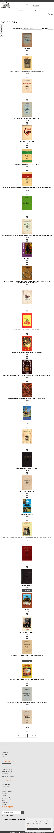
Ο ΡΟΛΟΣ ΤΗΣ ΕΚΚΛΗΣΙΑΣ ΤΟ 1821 (27, 514)
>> (36, 735)
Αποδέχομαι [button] (39, 828)
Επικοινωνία (5, 758)
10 (32, 735)
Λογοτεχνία (5, 802)
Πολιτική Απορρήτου (7, 767)
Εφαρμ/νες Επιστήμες (7, 799)
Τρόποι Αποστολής (6, 773)
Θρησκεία (4, 790)
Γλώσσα (4, 795)
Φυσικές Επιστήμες (6, 797)
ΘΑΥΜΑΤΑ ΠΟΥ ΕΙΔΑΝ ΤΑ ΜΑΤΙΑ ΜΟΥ (27, 445)
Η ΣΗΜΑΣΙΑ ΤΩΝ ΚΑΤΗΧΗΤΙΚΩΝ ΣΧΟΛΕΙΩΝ (27, 306)
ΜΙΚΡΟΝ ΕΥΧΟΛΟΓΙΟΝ (27, 585)
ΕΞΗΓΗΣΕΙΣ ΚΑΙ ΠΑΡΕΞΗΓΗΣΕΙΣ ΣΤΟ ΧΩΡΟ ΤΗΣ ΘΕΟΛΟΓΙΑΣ (27, 212)
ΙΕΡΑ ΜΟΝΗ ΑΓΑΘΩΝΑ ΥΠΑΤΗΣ (27, 421)
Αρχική (4, 749)
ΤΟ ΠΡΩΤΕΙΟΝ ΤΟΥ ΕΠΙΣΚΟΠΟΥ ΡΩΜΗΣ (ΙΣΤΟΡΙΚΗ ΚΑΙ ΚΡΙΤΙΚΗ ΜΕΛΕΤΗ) (27, 655)
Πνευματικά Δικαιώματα (7, 769)
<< (18, 735)
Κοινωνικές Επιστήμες (7, 791)
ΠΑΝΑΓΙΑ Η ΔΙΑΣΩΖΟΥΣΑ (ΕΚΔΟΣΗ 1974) (27, 726)
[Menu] (27, 5)
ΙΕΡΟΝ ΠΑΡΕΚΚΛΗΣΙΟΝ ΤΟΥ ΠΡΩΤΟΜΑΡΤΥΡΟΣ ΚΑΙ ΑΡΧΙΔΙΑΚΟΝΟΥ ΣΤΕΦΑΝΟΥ (27, 71)
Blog (3, 756)
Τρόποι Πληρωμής (6, 775)
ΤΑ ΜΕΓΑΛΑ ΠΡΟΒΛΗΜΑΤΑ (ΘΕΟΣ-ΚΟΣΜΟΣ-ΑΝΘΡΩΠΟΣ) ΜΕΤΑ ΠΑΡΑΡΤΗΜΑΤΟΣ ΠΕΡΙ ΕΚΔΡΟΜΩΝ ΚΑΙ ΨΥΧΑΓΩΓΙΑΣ (27, 235)
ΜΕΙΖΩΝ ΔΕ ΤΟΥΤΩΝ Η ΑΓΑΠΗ (27, 141)
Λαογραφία (4, 793)
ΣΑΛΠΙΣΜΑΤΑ (27, 48)
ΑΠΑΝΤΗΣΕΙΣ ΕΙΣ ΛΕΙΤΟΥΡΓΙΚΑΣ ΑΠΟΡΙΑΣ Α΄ (27, 491)
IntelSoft (43, 832)
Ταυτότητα (4, 751)
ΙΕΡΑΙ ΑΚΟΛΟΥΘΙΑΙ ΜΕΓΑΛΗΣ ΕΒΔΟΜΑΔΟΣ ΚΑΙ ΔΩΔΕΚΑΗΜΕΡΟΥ (27, 562)
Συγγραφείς (5, 752)
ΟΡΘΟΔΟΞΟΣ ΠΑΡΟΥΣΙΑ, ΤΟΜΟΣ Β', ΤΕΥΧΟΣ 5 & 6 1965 (27, 164)
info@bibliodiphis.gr (16, 1)
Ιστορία (4, 804)
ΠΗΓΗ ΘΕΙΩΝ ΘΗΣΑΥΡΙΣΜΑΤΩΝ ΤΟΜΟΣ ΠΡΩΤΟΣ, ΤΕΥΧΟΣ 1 (27, 118)
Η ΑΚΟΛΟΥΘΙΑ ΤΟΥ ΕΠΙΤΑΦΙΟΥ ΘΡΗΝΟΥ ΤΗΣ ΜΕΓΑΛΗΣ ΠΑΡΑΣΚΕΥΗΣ (27, 352)
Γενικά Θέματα (5, 786)
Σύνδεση (25, 1)
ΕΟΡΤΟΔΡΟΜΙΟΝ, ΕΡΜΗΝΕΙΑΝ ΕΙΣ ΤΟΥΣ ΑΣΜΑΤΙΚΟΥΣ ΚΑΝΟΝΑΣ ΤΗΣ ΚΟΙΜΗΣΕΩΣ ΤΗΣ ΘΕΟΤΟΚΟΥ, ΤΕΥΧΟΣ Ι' (27, 375)
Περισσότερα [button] (30, 825)
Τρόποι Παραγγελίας (7, 771)
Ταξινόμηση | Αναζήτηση (8, 776)
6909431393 (7, 1)
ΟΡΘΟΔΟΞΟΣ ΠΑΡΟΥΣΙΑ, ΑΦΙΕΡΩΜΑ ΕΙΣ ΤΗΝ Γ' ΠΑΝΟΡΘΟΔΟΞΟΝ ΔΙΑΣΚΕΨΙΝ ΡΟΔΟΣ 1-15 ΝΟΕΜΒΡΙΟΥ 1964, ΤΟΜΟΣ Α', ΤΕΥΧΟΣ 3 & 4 (27, 188)
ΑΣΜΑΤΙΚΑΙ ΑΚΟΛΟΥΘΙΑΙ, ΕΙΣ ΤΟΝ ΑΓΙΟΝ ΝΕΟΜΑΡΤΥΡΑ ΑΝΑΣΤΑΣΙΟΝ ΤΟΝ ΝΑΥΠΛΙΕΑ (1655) (27, 702)
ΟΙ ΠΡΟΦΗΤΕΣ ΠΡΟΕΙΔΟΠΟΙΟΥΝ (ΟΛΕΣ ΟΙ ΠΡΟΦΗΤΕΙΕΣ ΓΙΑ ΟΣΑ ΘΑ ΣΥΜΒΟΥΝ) (27, 679)
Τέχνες (3, 800)
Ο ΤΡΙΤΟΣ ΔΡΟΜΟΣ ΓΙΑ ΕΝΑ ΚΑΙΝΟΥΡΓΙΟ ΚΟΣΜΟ (27, 95)
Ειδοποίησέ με (27, 590)
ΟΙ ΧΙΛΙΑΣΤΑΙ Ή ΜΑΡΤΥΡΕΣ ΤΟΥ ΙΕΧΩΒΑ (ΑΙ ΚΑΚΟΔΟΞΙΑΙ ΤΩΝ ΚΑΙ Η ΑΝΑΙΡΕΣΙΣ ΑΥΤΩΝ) (27, 398)
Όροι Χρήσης (5, 766)
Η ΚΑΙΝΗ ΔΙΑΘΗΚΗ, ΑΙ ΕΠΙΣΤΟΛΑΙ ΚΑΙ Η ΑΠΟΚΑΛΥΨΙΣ (27, 468)
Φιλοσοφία (4, 788)
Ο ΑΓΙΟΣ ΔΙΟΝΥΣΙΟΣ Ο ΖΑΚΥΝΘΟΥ (27, 632)
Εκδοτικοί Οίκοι (5, 754)
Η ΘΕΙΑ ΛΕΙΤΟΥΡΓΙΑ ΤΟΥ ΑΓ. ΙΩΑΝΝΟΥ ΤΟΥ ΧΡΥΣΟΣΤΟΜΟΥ (27, 329)
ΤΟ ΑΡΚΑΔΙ (27, 609)
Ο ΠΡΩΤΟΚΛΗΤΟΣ (27, 258)
